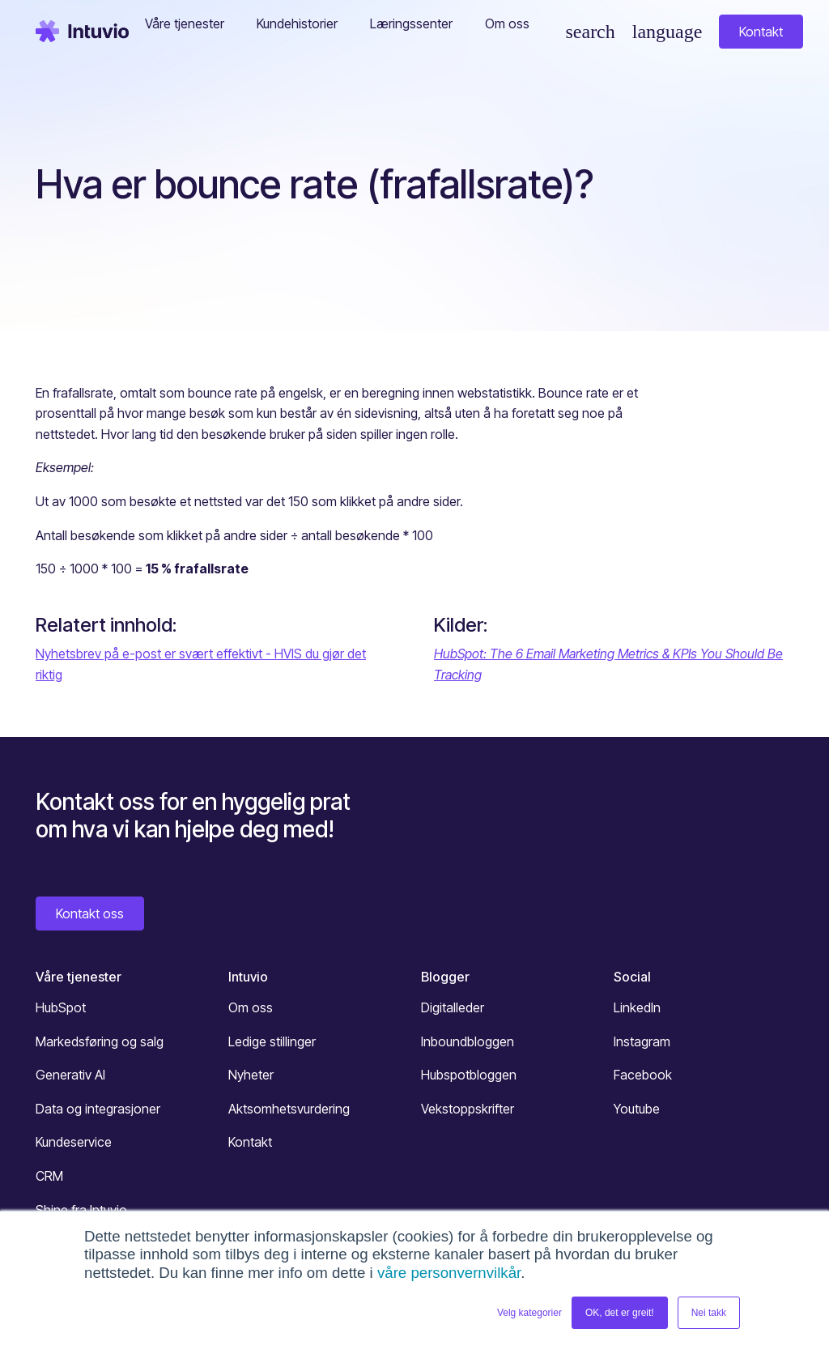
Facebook (643, 1075)
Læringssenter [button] (411, 23)
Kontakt (761, 31)
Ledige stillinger (272, 1041)
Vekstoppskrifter (467, 1109)
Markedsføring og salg (100, 1041)
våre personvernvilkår (449, 1272)
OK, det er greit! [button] (619, 1312)
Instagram (642, 1041)
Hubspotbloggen (469, 1075)
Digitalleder (452, 1007)
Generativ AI (70, 1075)
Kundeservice (74, 1142)
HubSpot (61, 1007)
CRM (49, 1176)
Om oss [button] (507, 23)
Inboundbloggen (467, 1041)
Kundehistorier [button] (297, 23)
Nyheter (251, 1075)
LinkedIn (637, 1007)
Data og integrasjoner (98, 1109)
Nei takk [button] (708, 1312)
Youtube (637, 1109)
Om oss (250, 1007)
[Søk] (589, 31)
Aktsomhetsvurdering (289, 1109)
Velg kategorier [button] (529, 1312)
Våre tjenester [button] (184, 23)
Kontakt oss (90, 913)
